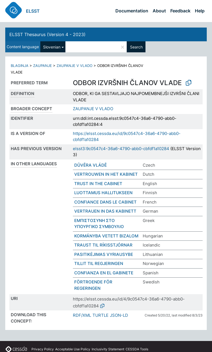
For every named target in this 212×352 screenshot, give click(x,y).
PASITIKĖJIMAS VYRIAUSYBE (103, 254)
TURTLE (100, 315)
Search (136, 47)
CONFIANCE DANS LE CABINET (105, 202)
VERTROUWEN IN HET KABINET (106, 174)
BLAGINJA (19, 65)
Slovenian (51, 47)
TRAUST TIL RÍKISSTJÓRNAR (103, 245)
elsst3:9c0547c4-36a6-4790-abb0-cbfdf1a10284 (121, 148)
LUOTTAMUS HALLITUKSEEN (103, 192)
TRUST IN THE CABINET (98, 183)
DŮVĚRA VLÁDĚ (90, 165)
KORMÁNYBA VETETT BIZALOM (106, 236)
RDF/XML (82, 315)
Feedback (180, 10)
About (159, 10)
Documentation (131, 10)
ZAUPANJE (42, 65)
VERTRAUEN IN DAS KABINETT (105, 211)
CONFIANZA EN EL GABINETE (103, 272)
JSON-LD (119, 315)
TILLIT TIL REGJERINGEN (98, 263)
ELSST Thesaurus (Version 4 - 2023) (47, 34)
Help (200, 10)
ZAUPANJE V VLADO (74, 65)
